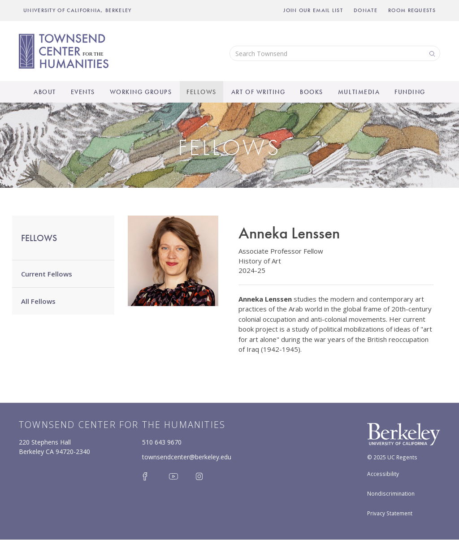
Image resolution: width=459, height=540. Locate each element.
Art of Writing (258, 92)
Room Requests (412, 10)
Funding (409, 92)
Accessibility (383, 473)
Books (311, 92)
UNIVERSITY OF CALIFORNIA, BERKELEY (77, 10)
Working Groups (141, 92)
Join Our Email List (313, 10)
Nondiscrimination (391, 493)
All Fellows (38, 301)
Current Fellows (46, 273)
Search (431, 53)
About (45, 92)
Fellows (201, 92)
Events (83, 92)
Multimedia (359, 92)
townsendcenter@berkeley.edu (186, 457)
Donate (365, 10)
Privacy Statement (389, 513)
